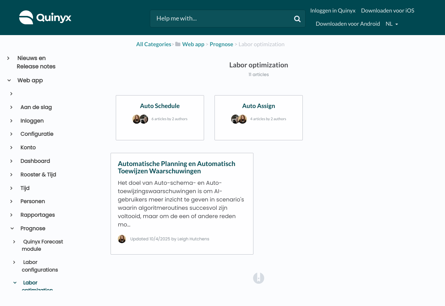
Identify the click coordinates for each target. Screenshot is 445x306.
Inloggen (31, 121)
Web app (30, 80)
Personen (32, 201)
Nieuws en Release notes (36, 62)
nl (390, 23)
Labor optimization (37, 287)
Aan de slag (35, 107)
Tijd (24, 188)
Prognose (32, 228)
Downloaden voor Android (348, 23)
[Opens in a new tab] (258, 278)
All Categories (153, 44)
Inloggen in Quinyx (332, 10)
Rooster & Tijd (37, 175)
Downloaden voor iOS (387, 10)
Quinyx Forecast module (42, 246)
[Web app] (189, 44)
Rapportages (37, 215)
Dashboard (34, 161)
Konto (27, 147)
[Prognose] (221, 44)
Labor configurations (40, 266)
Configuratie (36, 134)
